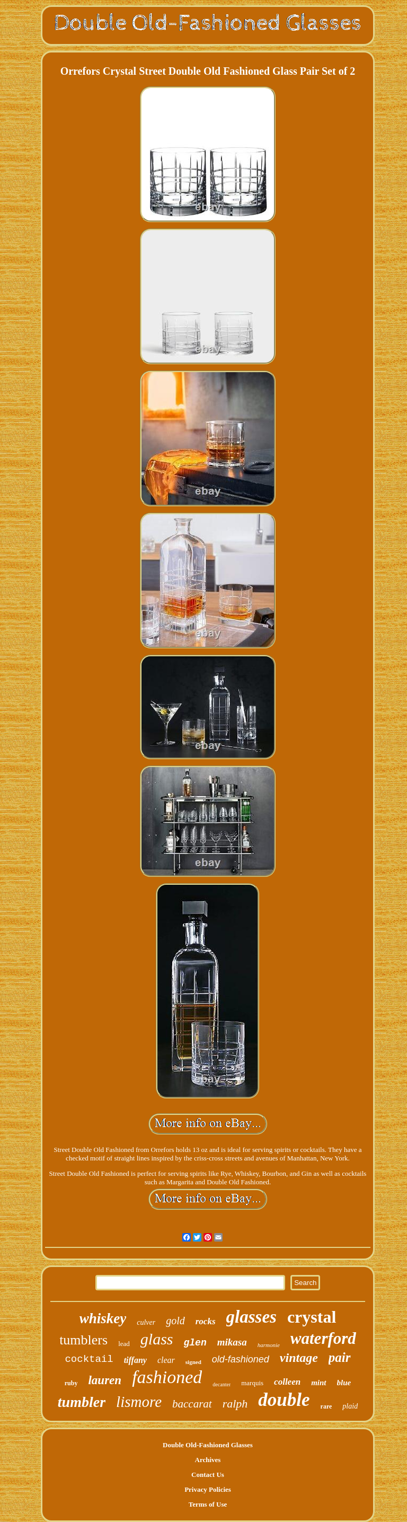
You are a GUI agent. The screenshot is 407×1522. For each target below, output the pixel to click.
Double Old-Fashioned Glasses (208, 1445)
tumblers (83, 1340)
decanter (222, 1384)
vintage (299, 1358)
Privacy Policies (207, 1489)
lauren (104, 1380)
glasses (251, 1316)
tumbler (81, 1402)
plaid (350, 1406)
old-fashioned (240, 1359)
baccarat (192, 1403)
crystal (311, 1316)
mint (318, 1382)
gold (175, 1320)
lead (124, 1344)
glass (156, 1339)
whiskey (103, 1318)
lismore (139, 1401)
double (283, 1399)
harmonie (269, 1345)
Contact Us (207, 1475)
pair (340, 1357)
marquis (252, 1383)
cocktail (89, 1359)
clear (166, 1360)
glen (194, 1343)
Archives (208, 1460)
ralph (235, 1403)
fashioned (167, 1377)
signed (193, 1362)
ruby (71, 1383)
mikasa (232, 1342)
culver (146, 1322)
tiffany (135, 1360)
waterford (323, 1338)
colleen (287, 1382)
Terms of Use (208, 1504)
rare (326, 1406)
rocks (206, 1321)
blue (344, 1382)
